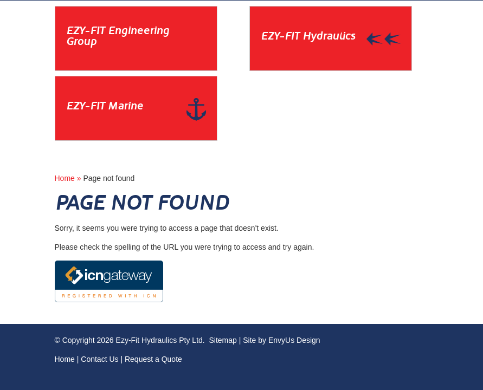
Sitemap (222, 340)
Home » (69, 178)
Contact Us (99, 359)
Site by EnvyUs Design (281, 340)
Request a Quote (153, 359)
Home (65, 359)
